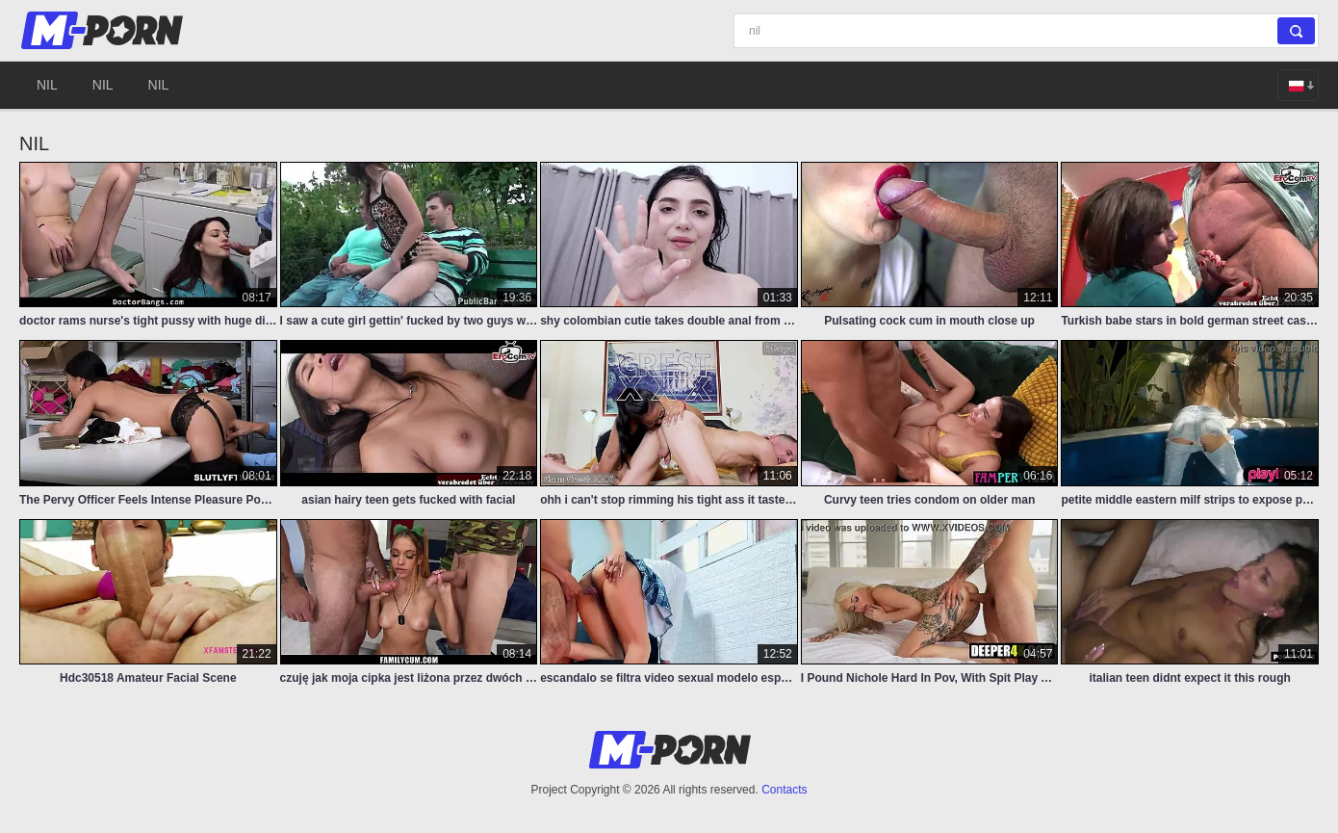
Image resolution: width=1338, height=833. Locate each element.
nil (47, 84)
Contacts (784, 789)
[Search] (1026, 30)
